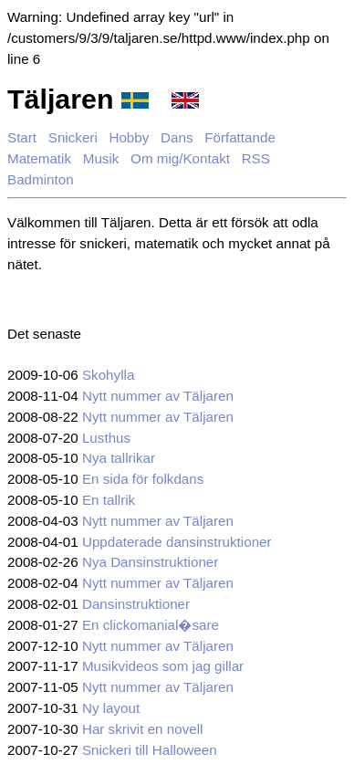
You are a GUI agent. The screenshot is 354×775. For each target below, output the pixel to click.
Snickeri (73, 137)
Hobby (129, 137)
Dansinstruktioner (136, 604)
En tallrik (108, 500)
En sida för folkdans (142, 479)
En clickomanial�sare (150, 625)
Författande (240, 137)
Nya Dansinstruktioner (150, 562)
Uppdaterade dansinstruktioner (177, 542)
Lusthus (106, 437)
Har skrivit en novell (142, 729)
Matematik (39, 158)
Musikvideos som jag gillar (163, 666)
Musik (101, 158)
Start (21, 137)
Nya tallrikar (118, 458)
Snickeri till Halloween (149, 750)
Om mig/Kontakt (180, 158)
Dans (177, 137)
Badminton (40, 179)
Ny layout (111, 708)
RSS (256, 158)
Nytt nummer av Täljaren (158, 395)
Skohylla (108, 374)
